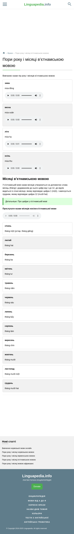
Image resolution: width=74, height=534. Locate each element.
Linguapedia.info (37, 476)
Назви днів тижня (37, 509)
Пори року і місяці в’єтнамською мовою (19, 460)
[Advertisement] (37, 31)
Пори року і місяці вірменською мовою (18, 456)
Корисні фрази (37, 505)
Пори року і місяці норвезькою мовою (18, 452)
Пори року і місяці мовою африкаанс (18, 464)
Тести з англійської (37, 518)
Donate (36, 486)
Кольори (37, 513)
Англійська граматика (37, 522)
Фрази (10, 53)
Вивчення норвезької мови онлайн (17, 448)
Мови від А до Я (37, 501)
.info (37, 4)
